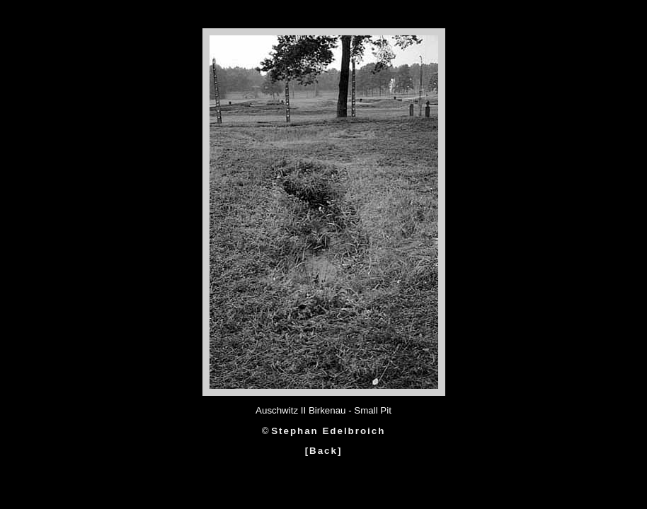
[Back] (324, 450)
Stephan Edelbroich (328, 431)
